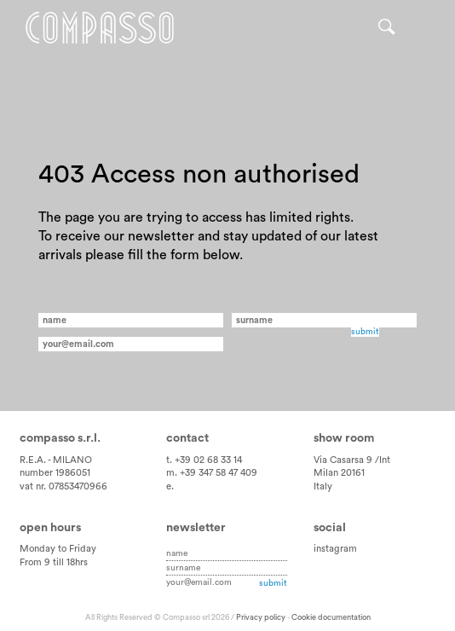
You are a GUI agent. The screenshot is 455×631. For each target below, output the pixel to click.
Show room (344, 438)
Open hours (50, 528)
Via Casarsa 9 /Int (352, 460)
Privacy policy (260, 617)
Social (330, 528)
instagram (335, 548)
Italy (323, 486)
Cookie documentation (331, 617)
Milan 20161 (339, 473)
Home (99, 28)
